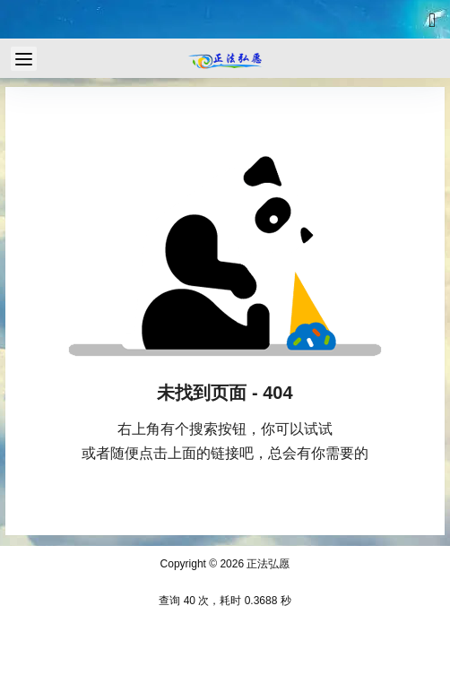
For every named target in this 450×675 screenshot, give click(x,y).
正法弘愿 (267, 564)
